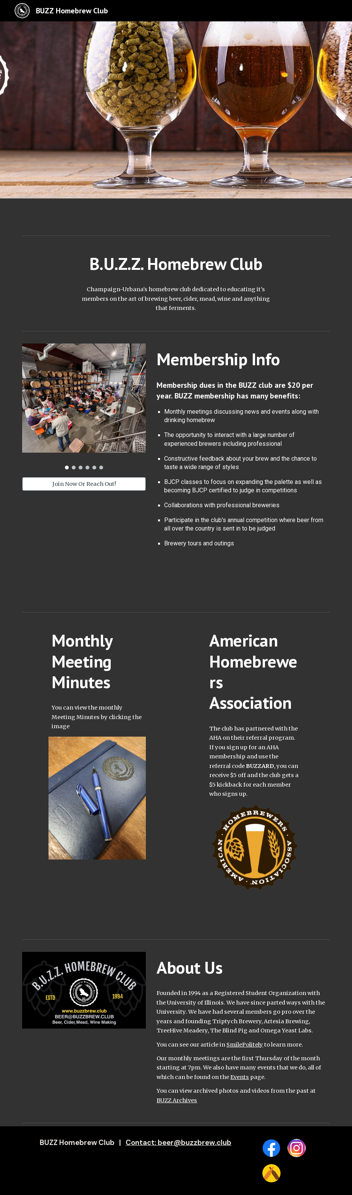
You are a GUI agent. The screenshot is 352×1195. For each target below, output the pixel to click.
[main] (176, 263)
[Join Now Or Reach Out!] (84, 484)
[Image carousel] (84, 407)
